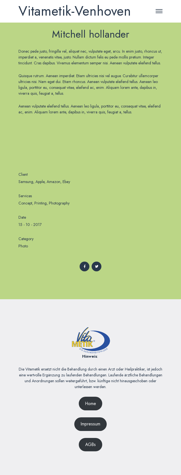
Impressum (90, 424)
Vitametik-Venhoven (74, 11)
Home (90, 403)
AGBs (90, 444)
